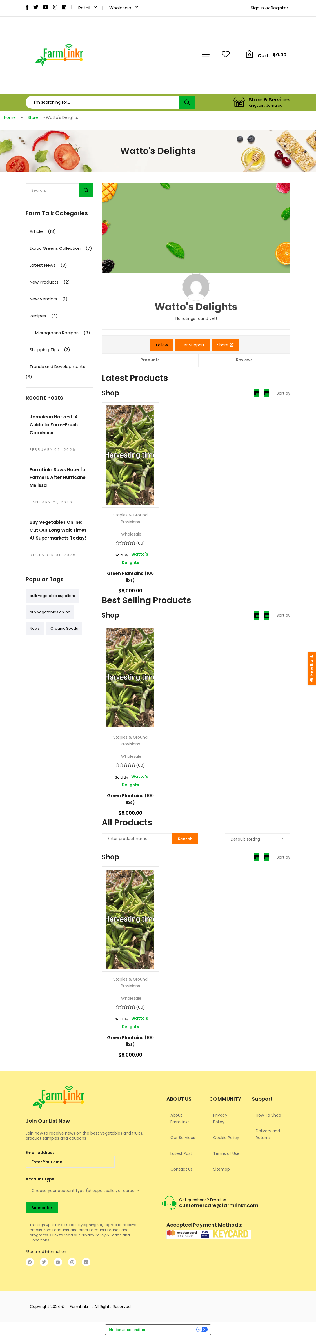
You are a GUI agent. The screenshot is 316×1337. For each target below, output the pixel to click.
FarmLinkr (79, 1306)
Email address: (70, 1159)
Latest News (42, 265)
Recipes (38, 316)
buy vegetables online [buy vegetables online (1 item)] (50, 612)
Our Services (182, 1137)
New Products (44, 282)
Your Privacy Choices (173, 1330)
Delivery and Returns (268, 1134)
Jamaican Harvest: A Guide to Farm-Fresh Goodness (54, 425)
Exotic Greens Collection (55, 248)
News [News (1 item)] (35, 628)
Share (225, 345)
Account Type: (40, 1179)
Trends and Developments (57, 366)
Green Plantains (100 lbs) (130, 577)
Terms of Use (226, 1153)
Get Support (192, 345)
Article (36, 231)
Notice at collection (127, 1329)
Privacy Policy (220, 1118)
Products (150, 360)
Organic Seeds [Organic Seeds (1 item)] (64, 628)
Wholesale (131, 534)
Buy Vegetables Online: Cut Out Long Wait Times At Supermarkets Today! (58, 530)
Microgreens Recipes (57, 333)
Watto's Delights (130, 558)
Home (10, 117)
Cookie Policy (226, 1137)
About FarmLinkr (179, 1118)
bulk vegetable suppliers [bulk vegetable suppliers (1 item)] (52, 595)
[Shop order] (257, 838)
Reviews (244, 360)
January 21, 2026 (51, 502)
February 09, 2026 (52, 449)
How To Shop (268, 1115)
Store (33, 117)
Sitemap (221, 1169)
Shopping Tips (44, 350)
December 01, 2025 (53, 555)
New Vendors (43, 299)
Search (187, 102)
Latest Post (181, 1153)
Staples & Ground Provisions (130, 518)
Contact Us (181, 1169)
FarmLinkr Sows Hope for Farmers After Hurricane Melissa (58, 477)
